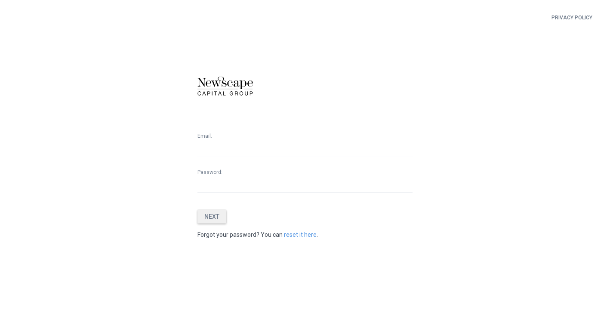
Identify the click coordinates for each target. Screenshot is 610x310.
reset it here (300, 234)
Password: (209, 172)
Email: (204, 136)
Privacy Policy (571, 18)
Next (211, 216)
